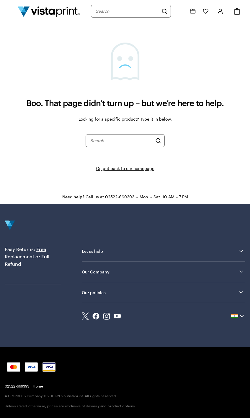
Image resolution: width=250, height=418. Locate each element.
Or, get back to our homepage (125, 168)
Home (38, 386)
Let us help (163, 251)
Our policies (163, 292)
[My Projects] (193, 11)
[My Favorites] (206, 11)
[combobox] (127, 11)
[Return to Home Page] (49, 11)
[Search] (164, 11)
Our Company (163, 272)
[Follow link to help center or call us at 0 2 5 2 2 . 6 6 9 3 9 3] (180, 11)
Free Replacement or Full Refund (27, 256)
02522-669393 (17, 386)
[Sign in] (220, 11)
